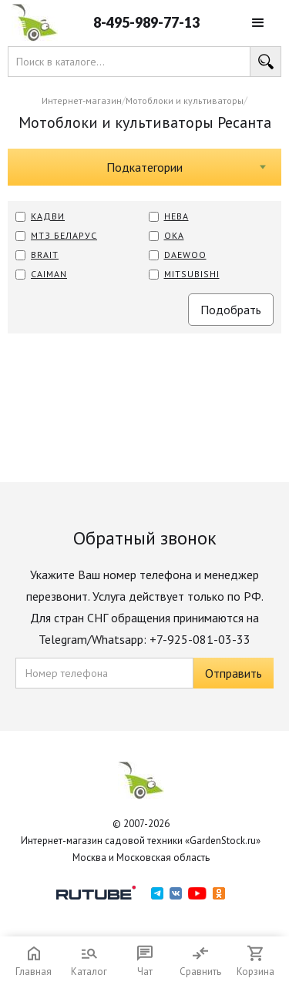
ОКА (174, 235)
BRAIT (45, 254)
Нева (176, 216)
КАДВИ (48, 216)
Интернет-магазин (82, 100)
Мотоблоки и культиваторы (185, 100)
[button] (258, 23)
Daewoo (185, 254)
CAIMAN (49, 274)
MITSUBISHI (192, 274)
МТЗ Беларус (64, 235)
